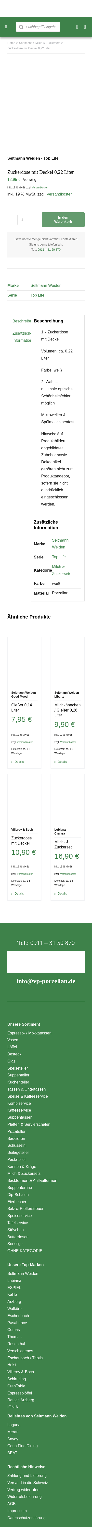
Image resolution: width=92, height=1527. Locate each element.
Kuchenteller (18, 1082)
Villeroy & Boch (20, 1372)
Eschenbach (18, 1316)
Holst (11, 1365)
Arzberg (14, 1302)
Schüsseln (16, 1145)
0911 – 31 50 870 (49, 249)
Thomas (14, 1337)
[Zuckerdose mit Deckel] (24, 798)
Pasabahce (17, 1323)
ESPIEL (14, 1288)
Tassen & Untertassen (26, 1089)
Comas (13, 1330)
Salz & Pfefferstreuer (25, 1209)
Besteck (14, 1054)
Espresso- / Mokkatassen (29, 1033)
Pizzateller (16, 1131)
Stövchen (15, 1230)
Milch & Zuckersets (23, 1173)
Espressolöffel (19, 1393)
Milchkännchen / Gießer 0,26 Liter (67, 710)
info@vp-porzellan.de (45, 981)
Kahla (12, 1294)
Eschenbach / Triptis (25, 1358)
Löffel (12, 1047)
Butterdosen (17, 1237)
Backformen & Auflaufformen (32, 1180)
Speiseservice (19, 1216)
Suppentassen (19, 1117)
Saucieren (16, 1138)
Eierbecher (16, 1202)
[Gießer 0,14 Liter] (24, 661)
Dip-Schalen (18, 1195)
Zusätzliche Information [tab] (20, 336)
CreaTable (16, 1386)
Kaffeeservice (19, 1110)
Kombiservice (19, 1103)
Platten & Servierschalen (28, 1124)
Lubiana (14, 1281)
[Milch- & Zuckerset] (67, 798)
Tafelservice (17, 1223)
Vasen (12, 1040)
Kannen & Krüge (21, 1167)
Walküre (14, 1309)
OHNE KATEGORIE (24, 1251)
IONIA (12, 1407)
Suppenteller (18, 1075)
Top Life (37, 295)
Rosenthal (16, 1344)
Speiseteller (17, 1068)
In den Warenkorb (63, 220)
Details (19, 762)
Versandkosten (40, 187)
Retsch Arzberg (20, 1400)
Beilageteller (18, 1152)
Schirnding (16, 1379)
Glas (11, 1061)
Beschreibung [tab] (20, 321)
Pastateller (16, 1159)
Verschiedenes (20, 1351)
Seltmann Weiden (45, 285)
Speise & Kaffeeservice (27, 1096)
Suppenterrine (19, 1188)
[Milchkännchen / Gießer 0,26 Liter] (67, 661)
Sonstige (15, 1244)
